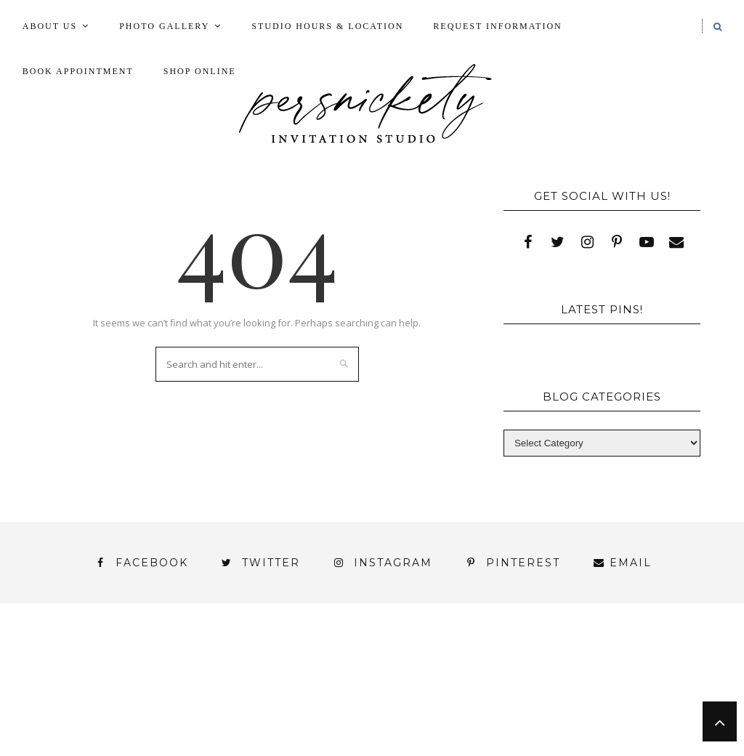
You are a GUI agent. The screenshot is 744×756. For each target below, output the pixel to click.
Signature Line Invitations (392, 684)
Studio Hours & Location (327, 26)
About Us (50, 26)
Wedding (635, 684)
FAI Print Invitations (375, 671)
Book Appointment (78, 71)
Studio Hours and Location (372, 722)
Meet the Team (222, 710)
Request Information (497, 26)
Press (196, 684)
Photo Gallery (164, 26)
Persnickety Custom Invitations (404, 710)
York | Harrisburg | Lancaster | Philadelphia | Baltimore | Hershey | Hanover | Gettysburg (358, 697)
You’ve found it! (90, 710)
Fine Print (505, 671)
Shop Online (199, 71)
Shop (259, 684)
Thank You (543, 684)
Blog (100, 671)
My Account (606, 671)
